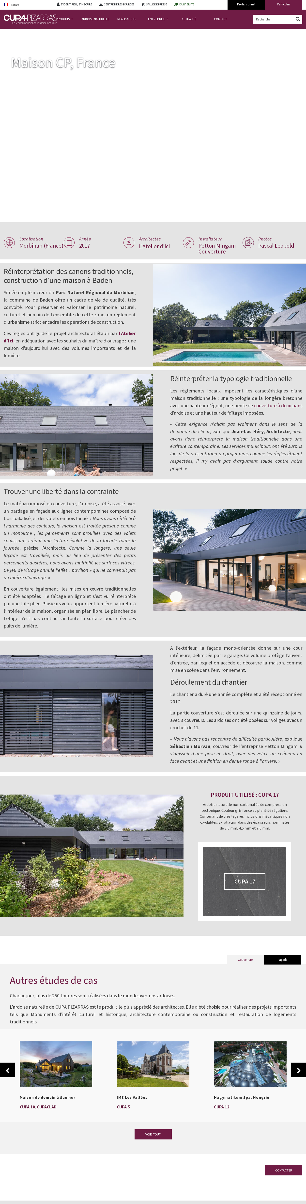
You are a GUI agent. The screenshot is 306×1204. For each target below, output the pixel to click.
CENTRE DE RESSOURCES (119, 4)
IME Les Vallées (132, 1113)
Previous (7, 1086)
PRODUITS (63, 19)
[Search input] (273, 19)
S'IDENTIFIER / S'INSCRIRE (76, 4)
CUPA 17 (246, 898)
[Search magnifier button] (298, 19)
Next (298, 1086)
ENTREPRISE (157, 19)
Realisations (29, 33)
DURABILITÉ (186, 4)
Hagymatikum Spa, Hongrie (241, 1113)
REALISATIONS (126, 19)
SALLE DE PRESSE (156, 4)
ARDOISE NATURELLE (95, 19)
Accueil (9, 33)
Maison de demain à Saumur (47, 1113)
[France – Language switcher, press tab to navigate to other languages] (26, 4)
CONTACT (220, 19)
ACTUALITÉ (189, 19)
